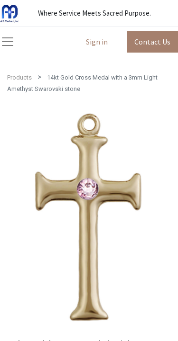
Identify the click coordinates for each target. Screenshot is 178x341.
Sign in (97, 41)
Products (19, 77)
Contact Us (152, 41)
